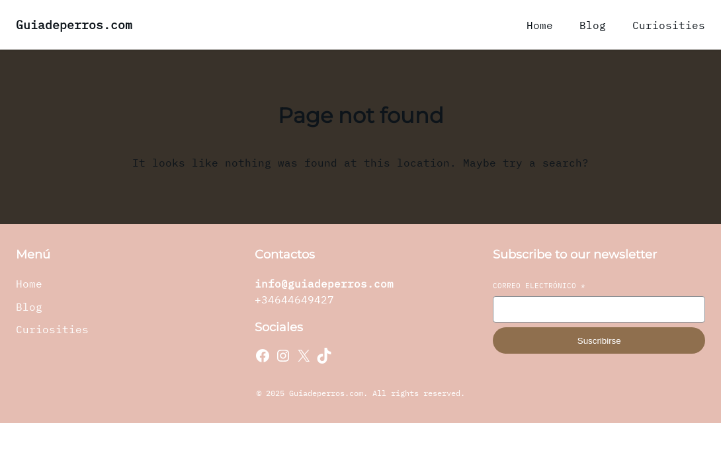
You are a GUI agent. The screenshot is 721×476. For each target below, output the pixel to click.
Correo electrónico (539, 285)
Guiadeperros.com (74, 24)
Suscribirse (599, 341)
